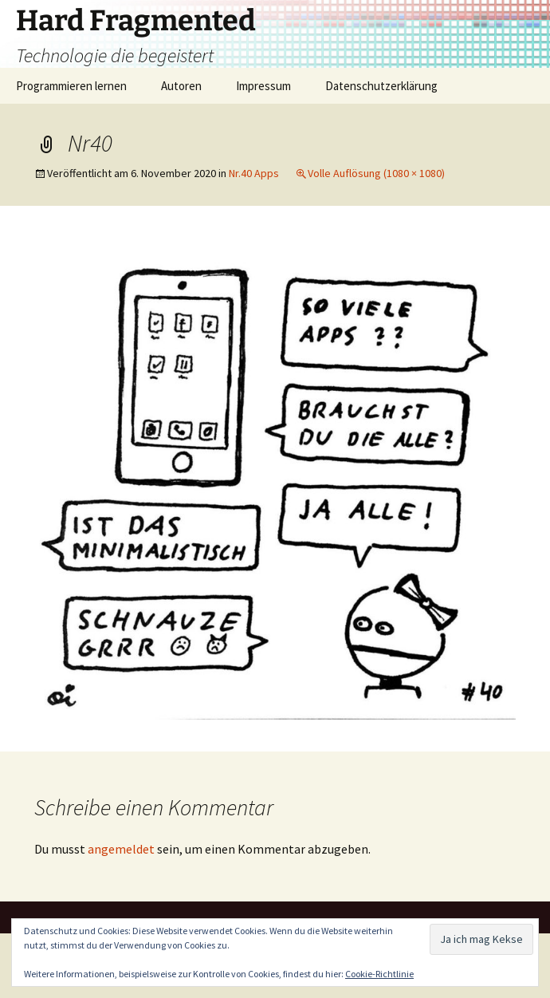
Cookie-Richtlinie (379, 974)
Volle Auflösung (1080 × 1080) (376, 173)
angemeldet (121, 849)
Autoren (181, 85)
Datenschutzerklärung (381, 85)
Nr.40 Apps (254, 173)
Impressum (263, 85)
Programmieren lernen (71, 85)
